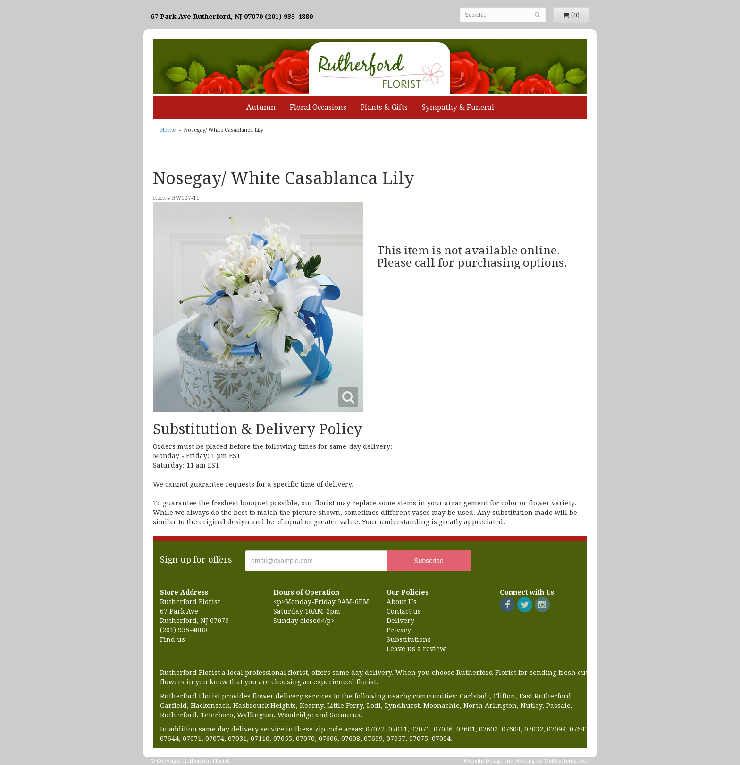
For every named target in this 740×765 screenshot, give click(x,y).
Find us (172, 639)
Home (168, 130)
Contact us (404, 611)
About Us (402, 601)
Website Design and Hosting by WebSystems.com (526, 761)
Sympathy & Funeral (458, 107)
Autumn (261, 107)
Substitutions (409, 639)
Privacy (399, 630)
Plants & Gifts (384, 107)
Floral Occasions (318, 107)
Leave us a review (416, 649)
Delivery (400, 620)
